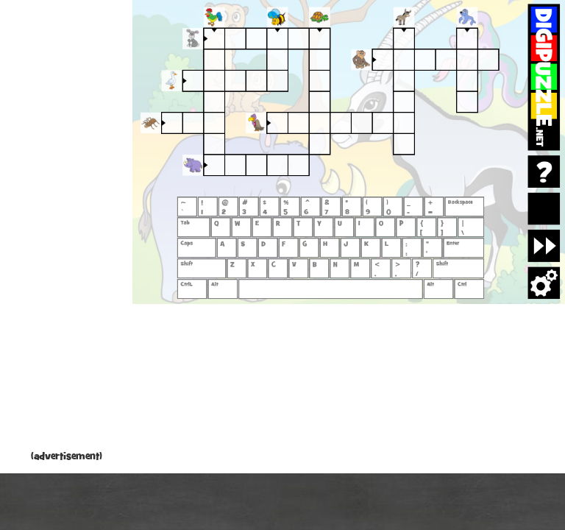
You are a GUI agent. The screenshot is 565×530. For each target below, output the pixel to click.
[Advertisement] (66, 228)
